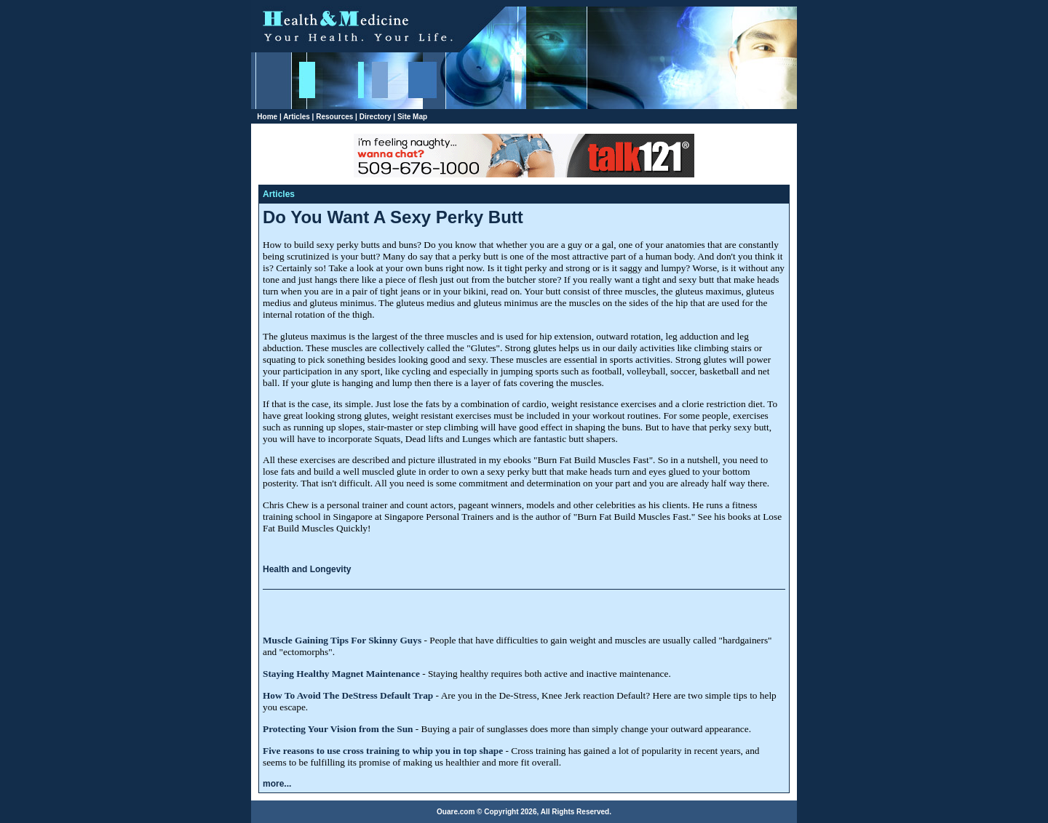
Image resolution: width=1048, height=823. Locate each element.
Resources (334, 117)
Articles (296, 117)
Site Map (412, 117)
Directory (376, 117)
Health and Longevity (307, 569)
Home (267, 117)
